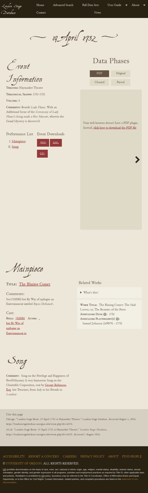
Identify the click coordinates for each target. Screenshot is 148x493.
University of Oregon (24, 463)
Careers (70, 456)
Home (40, 5)
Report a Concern (44, 456)
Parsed (120, 82)
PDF (99, 73)
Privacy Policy (92, 456)
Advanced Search (63, 5)
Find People (132, 456)
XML (56, 142)
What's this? (90, 292)
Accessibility (14, 456)
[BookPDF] (111, 160)
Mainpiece (19, 141)
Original (120, 73)
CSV (42, 153)
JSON (43, 142)
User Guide (114, 5)
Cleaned (99, 82)
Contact (41, 12)
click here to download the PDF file (114, 127)
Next (136, 159)
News (97, 12)
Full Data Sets (90, 5)
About (135, 5)
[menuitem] (41, 5)
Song (15, 147)
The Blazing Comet (34, 284)
